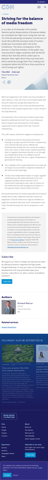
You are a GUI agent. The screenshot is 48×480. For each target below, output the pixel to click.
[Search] (45, 7)
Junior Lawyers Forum (32, 439)
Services (4, 450)
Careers (4, 433)
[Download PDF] (9, 82)
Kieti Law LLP (29, 433)
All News (6, 14)
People (4, 430)
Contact (4, 436)
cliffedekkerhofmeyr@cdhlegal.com (17, 247)
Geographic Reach (8, 453)
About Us (28, 427)
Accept (7, 475)
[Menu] (39, 7)
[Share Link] (4, 82)
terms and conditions (18, 240)
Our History (29, 430)
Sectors (4, 448)
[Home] (8, 7)
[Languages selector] (42, 2)
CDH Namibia (29, 436)
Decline (15, 475)
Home (4, 427)
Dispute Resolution (9, 327)
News (3, 456)
